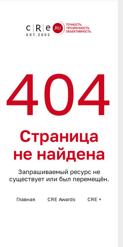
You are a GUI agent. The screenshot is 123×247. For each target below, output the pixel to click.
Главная (25, 199)
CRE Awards (61, 199)
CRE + (94, 199)
